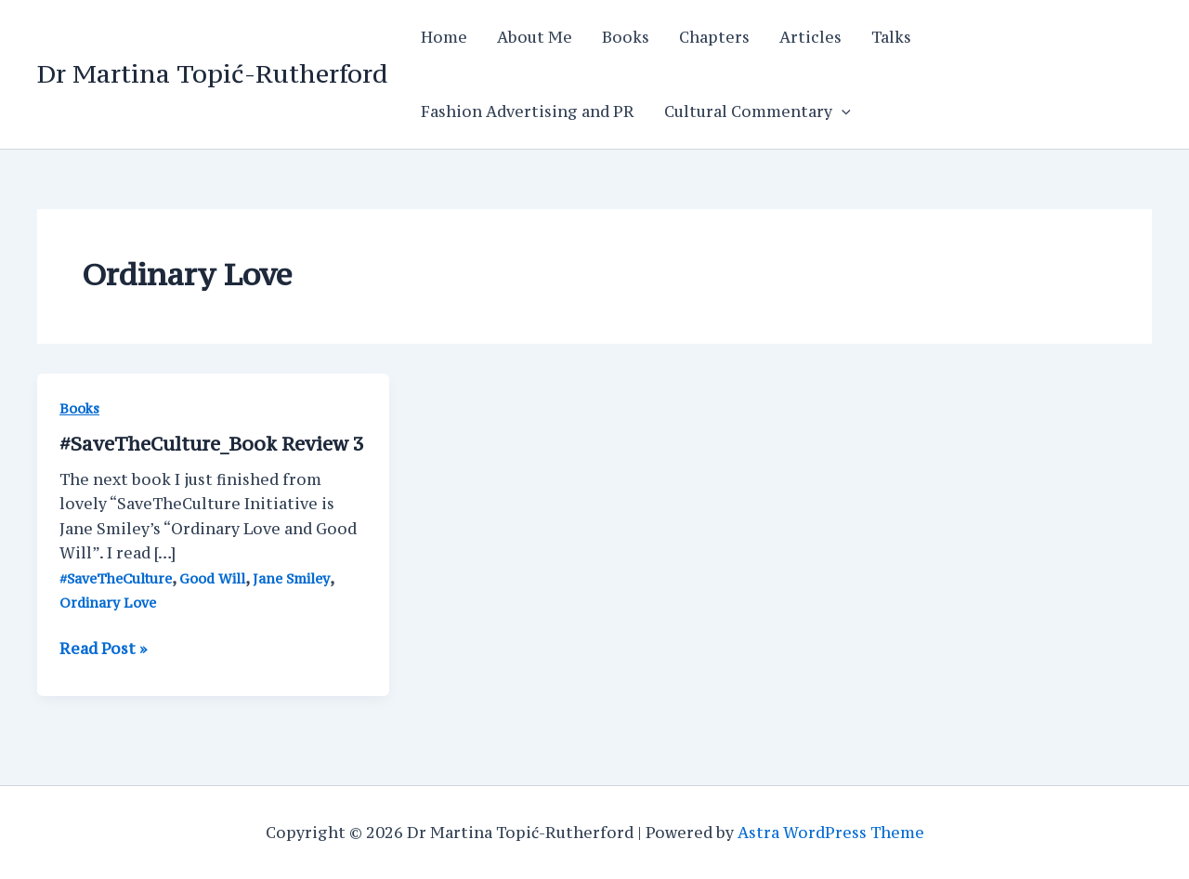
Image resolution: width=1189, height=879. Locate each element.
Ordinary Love (107, 602)
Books (625, 37)
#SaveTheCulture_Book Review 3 (211, 443)
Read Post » (103, 648)
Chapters (714, 37)
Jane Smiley (291, 578)
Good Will (212, 578)
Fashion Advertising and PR (527, 111)
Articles (810, 37)
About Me (534, 37)
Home (444, 37)
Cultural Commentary (757, 111)
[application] (841, 111)
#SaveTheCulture (115, 578)
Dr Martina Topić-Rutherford (212, 73)
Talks (891, 37)
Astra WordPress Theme (831, 832)
